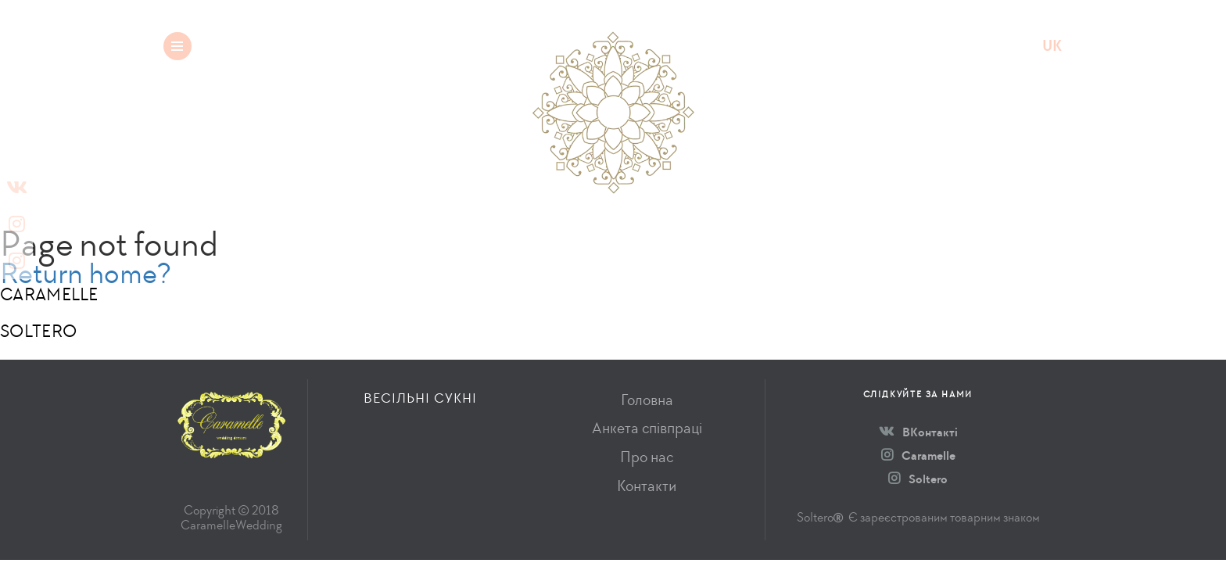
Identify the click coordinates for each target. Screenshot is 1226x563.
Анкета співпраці (647, 428)
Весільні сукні (306, 46)
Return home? (85, 273)
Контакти (646, 486)
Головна (647, 400)
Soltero (918, 479)
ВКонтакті (918, 432)
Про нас (646, 457)
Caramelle (918, 455)
